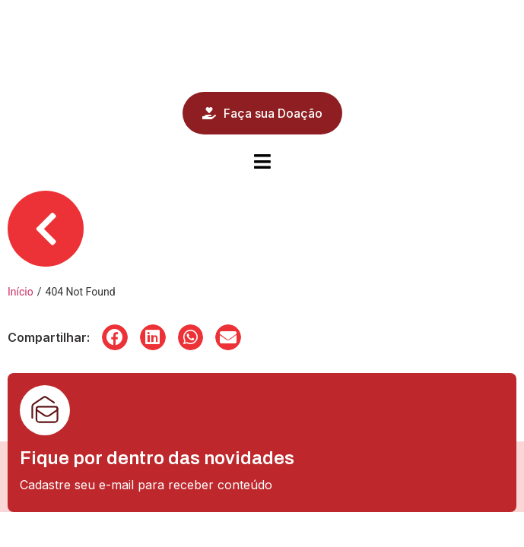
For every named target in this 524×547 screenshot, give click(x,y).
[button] (115, 337)
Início (20, 292)
